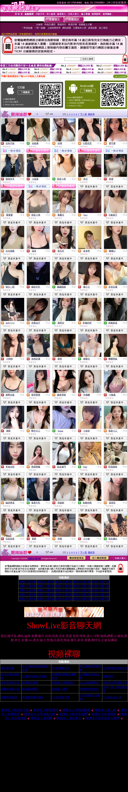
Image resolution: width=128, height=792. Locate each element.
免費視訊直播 (30, 682)
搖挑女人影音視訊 (45, 710)
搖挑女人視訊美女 (69, 718)
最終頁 (91, 114)
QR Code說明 (120, 76)
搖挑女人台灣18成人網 (39, 714)
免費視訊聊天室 (10, 689)
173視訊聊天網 (60, 697)
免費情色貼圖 (9, 697)
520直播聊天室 (60, 668)
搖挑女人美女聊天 (104, 714)
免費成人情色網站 (63, 682)
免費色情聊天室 (89, 689)
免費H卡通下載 (34, 558)
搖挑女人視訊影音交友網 (102, 718)
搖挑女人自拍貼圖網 (76, 710)
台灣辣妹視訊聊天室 (115, 668)
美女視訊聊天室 (10, 682)
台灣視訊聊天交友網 (34, 676)
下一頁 (83, 114)
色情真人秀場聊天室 (115, 682)
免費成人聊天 (60, 689)
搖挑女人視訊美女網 (73, 714)
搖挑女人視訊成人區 (15, 710)
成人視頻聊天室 (89, 682)
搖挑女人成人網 (105, 710)
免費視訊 (108, 676)
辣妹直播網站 (30, 689)
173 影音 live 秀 (112, 697)
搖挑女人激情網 (41, 718)
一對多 (21, 143)
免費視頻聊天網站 (33, 697)
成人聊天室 (7, 668)
